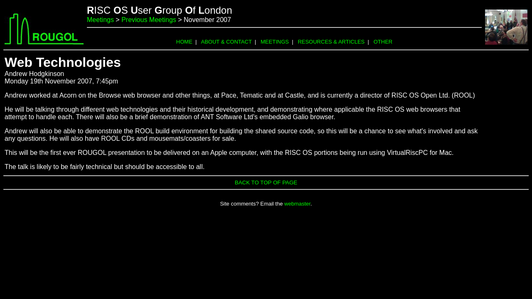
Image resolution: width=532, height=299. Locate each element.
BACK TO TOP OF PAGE (266, 182)
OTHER (383, 42)
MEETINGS (275, 42)
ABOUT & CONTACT (226, 42)
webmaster (297, 204)
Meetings (100, 19)
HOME (184, 42)
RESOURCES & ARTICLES (331, 42)
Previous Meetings (148, 19)
